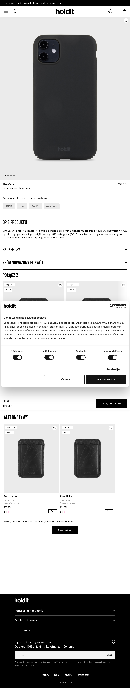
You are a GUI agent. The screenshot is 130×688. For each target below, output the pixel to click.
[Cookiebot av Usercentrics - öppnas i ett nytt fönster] (112, 306)
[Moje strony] (110, 11)
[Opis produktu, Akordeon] (65, 222)
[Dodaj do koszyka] (52, 511)
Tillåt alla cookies (106, 379)
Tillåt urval (64, 379)
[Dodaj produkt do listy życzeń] (126, 20)
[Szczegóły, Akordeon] (65, 249)
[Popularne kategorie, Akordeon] (65, 610)
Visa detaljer (113, 369)
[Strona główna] (6, 521)
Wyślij (109, 655)
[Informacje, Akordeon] (65, 630)
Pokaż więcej (65, 530)
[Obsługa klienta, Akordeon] (65, 620)
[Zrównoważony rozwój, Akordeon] (65, 262)
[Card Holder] (31, 458)
